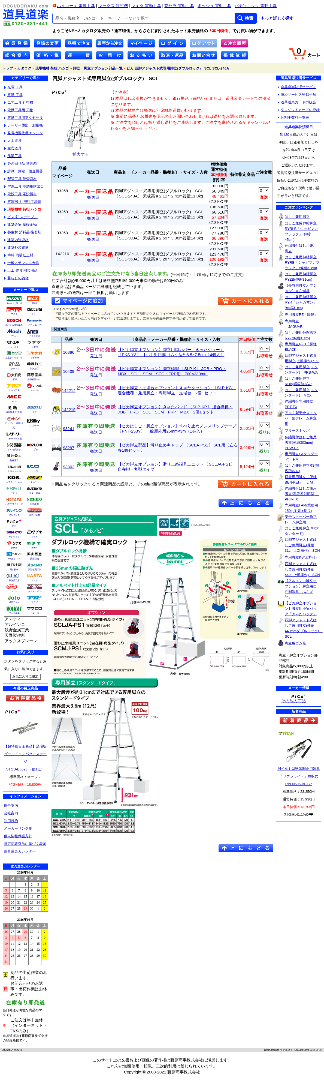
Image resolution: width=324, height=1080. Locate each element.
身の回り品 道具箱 (20, 163)
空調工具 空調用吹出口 (24, 186)
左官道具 (13, 148)
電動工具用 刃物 (18, 110)
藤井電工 (14, 460)
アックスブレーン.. (25, 641)
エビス (14, 493)
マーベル (34, 390)
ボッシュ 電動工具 (214, 5)
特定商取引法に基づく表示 (25, 844)
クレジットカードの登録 (299, 110)
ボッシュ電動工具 (14, 325)
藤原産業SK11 (35, 379)
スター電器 (34, 493)
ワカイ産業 (14, 613)
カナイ (34, 548)
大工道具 (13, 141)
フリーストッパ (297, 430)
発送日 (93, 195)
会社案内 (11, 813)
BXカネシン (14, 558)
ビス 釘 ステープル (21, 217)
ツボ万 (34, 347)
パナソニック (34, 325)
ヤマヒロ (34, 613)
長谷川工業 (34, 515)
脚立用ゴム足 (295, 643)
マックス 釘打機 (113, 5)
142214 (68, 390)
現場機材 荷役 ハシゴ (52, 68)
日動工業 (34, 504)
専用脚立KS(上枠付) (301, 557)
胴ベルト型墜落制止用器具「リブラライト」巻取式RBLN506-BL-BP (298, 776)
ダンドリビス (34, 591)
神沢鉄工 (34, 368)
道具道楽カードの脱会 (297, 102)
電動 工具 (13, 95)
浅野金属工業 (34, 569)
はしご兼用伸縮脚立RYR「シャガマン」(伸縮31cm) (301, 302)
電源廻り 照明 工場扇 (22, 202)
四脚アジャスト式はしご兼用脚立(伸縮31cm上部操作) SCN (302, 545)
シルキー (34, 425)
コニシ (14, 591)
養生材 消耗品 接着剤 (22, 232)
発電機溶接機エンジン (23, 133)
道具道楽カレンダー (20, 851)
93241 (68, 428)
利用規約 (11, 821)
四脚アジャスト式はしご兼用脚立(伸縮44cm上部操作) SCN (302, 569)
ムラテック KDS (14, 482)
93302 (68, 466)
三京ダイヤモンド (14, 357)
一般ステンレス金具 (21, 263)
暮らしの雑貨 (16, 278)
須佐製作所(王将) (14, 412)
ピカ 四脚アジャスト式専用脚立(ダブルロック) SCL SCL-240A (177, 68)
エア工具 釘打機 (18, 102)
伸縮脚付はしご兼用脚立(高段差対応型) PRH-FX (302, 493)
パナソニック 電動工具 (256, 5)
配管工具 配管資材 (20, 179)
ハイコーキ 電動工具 (76, 5)
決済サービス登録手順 (297, 94)
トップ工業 (14, 390)
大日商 (14, 379)
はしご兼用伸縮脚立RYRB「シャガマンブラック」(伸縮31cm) (302, 262)
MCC (13, 401)
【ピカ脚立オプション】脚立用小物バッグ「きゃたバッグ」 (301, 608)
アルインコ (14, 515)
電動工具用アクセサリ (23, 118)
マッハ (14, 336)
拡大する (80, 152)
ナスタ (34, 580)
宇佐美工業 (14, 580)
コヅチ (34, 449)
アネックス (34, 336)
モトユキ (14, 347)
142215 (68, 409)
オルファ (34, 482)
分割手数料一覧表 (293, 117)
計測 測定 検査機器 (23, 171)
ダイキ (34, 537)
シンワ (34, 471)
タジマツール (14, 471)
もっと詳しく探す (277, 18)
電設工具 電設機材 (20, 194)
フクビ (34, 602)
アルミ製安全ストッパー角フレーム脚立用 (301, 418)
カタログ (24, 68)
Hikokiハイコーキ (14, 303)
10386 (68, 352)
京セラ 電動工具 (179, 5)
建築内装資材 (16, 240)
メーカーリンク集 (18, 828)
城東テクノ (14, 602)
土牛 (34, 412)
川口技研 (14, 569)
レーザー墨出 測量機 (23, 125)
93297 (68, 447)
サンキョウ (14, 537)
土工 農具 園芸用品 (21, 270)
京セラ (34, 314)
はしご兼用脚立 (297, 217)
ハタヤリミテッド (14, 504)
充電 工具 (13, 87)
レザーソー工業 (14, 438)
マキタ (14, 314)
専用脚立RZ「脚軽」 (301, 315)
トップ (7, 68)
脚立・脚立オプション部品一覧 (98, 68)
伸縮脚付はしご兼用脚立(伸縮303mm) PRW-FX (301, 442)
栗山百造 (34, 558)
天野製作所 (25, 635)
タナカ (14, 548)
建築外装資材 (16, 247)
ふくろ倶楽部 (14, 449)
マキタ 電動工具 (146, 5)
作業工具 (13, 156)
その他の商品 (293, 700)
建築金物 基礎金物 (20, 225)
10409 (68, 371)
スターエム (14, 368)
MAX (34, 303)
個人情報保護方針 (18, 836)
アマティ (25, 619)
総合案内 (11, 805)
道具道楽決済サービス (297, 87)
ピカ (14, 526)
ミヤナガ (34, 357)
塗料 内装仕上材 (18, 255)
